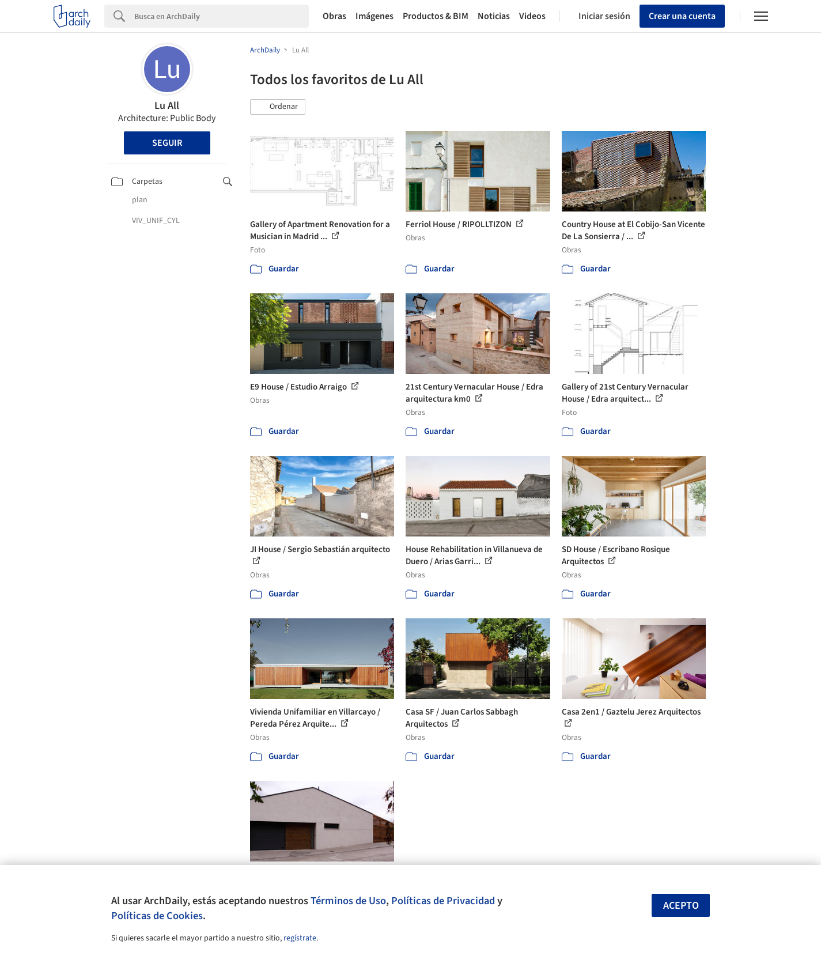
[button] (277, 107)
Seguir (167, 143)
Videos (532, 16)
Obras (334, 16)
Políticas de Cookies (157, 915)
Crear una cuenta (682, 16)
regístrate (299, 938)
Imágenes (374, 16)
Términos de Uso (348, 900)
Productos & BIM (435, 16)
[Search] (221, 16)
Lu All (166, 106)
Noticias (494, 16)
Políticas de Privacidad (443, 900)
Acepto (681, 905)
